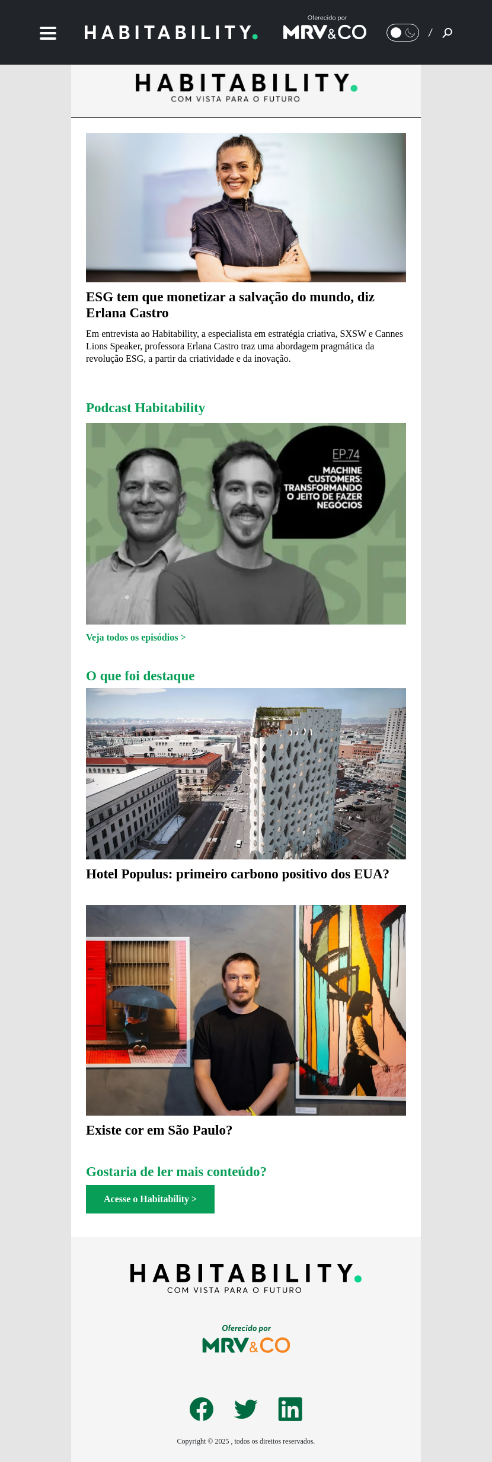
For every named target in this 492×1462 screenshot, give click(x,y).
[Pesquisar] (447, 33)
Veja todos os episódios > (136, 637)
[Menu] (48, 32)
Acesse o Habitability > (150, 1199)
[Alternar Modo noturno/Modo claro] (402, 33)
